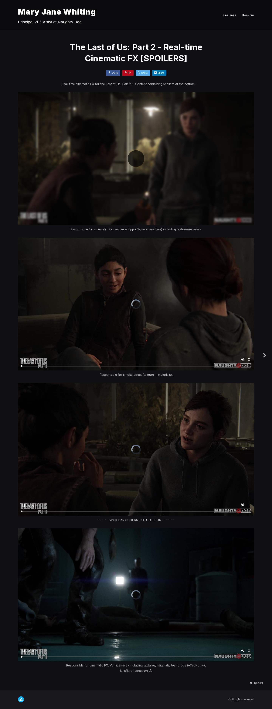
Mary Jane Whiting (57, 11)
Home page (229, 14)
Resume (248, 14)
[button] (256, 683)
